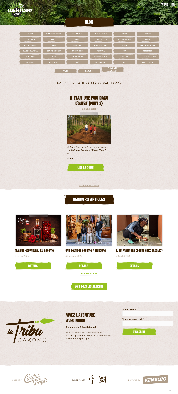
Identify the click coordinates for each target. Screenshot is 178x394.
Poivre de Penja (53, 34)
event (124, 34)
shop (30, 34)
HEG (124, 62)
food (53, 39)
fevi (124, 51)
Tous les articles (112, 69)
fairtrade (30, 39)
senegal (77, 45)
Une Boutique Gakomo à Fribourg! (86, 250)
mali (54, 45)
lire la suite (86, 167)
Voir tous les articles (89, 286)
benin (124, 45)
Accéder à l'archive (89, 185)
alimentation (100, 57)
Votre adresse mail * (133, 319)
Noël (77, 62)
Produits (53, 62)
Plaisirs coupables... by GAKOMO (34, 250)
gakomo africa (30, 51)
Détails (33, 266)
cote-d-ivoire (100, 45)
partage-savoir (147, 45)
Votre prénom (129, 309)
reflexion (147, 51)
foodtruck (147, 62)
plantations (101, 34)
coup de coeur (54, 51)
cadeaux (30, 62)
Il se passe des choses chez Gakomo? (139, 250)
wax (54, 57)
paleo (65, 71)
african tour (100, 39)
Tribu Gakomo (77, 57)
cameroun (77, 34)
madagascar (124, 39)
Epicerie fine (101, 62)
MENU (164, 4)
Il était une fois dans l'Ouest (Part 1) (87, 150)
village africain (148, 57)
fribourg (124, 57)
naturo (89, 71)
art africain (30, 45)
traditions (77, 51)
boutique (30, 57)
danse (148, 34)
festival (101, 51)
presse (77, 39)
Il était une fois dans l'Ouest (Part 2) (89, 100)
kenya (147, 39)
